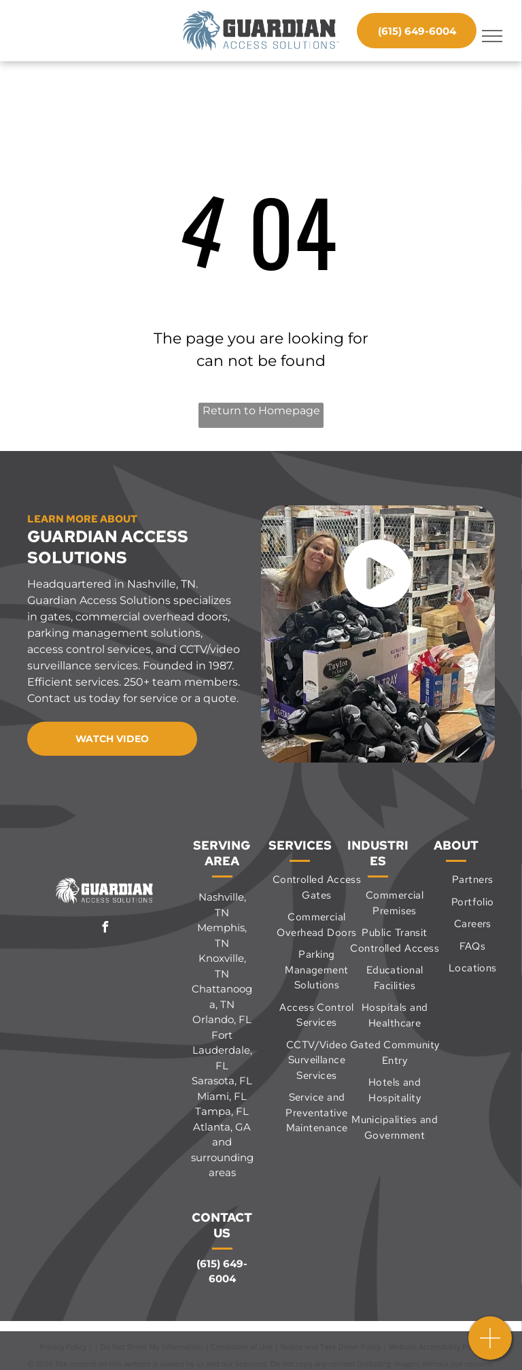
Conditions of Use (242, 1346)
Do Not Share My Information (152, 1346)
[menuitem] (317, 887)
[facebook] (105, 928)
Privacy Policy (62, 1346)
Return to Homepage (261, 410)
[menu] (492, 36)
